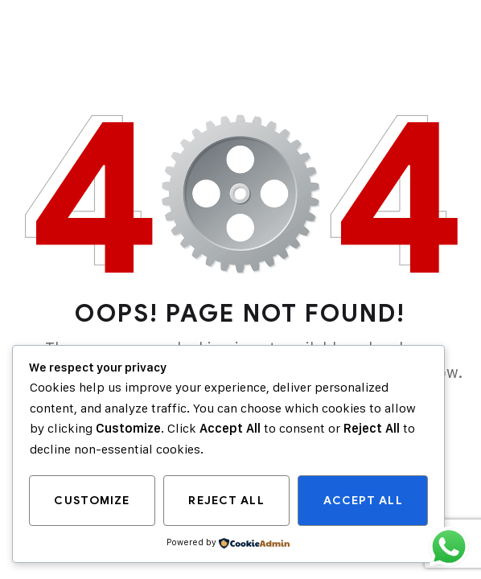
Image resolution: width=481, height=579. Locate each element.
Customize (92, 500)
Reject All (226, 500)
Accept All (363, 500)
